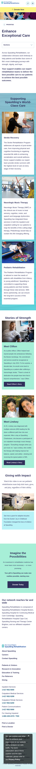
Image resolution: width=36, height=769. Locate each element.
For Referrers (7, 676)
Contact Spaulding (9, 658)
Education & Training (10, 673)
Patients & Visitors (9, 665)
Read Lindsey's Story (14, 462)
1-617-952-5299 (8, 696)
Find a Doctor (7, 727)
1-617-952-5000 (8, 690)
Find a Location (8, 723)
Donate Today (18, 585)
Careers (5, 655)
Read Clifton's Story (14, 384)
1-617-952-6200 (8, 703)
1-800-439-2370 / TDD (10, 716)
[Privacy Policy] (14, 760)
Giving (4, 680)
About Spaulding (9, 651)
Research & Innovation (11, 669)
